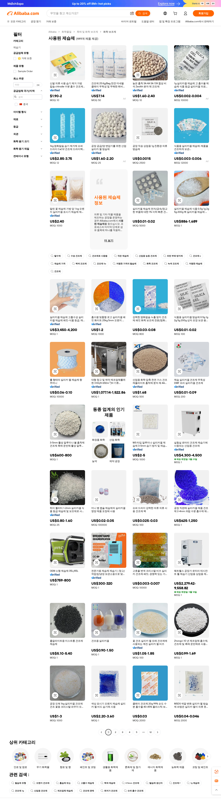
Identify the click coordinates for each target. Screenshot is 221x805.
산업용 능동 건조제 (146, 256)
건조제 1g (17, 790)
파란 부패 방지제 (173, 256)
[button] (132, 13)
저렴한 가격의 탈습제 (124, 263)
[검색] (142, 13)
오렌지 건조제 (41, 783)
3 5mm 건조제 (130, 783)
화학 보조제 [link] (109, 31)
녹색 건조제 (171, 263)
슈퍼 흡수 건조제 (133, 790)
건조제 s (195, 256)
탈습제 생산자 (154, 783)
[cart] (175, 13)
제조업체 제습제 (63, 790)
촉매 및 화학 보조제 (87, 31)
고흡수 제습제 (85, 783)
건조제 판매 (86, 790)
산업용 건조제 (39, 790)
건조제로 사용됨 (98, 256)
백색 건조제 (79, 263)
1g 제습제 (193, 783)
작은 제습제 (121, 256)
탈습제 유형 (18, 783)
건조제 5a (99, 263)
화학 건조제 (150, 263)
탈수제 (56, 256)
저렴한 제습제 (194, 263)
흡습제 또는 (63, 783)
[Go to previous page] (101, 732)
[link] (216, 771)
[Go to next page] (157, 732)
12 (151, 732)
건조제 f (174, 783)
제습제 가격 (58, 263)
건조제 (56, 271)
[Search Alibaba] (88, 13)
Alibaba (52, 31)
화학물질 (67, 31)
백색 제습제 (108, 783)
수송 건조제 (74, 256)
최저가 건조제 (109, 790)
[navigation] (26, 382)
